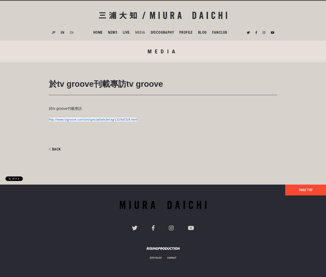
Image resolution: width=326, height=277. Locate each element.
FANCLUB (219, 32)
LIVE (126, 32)
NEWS (112, 32)
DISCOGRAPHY (162, 32)
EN (62, 32)
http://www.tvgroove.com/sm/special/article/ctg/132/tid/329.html (93, 119)
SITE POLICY (156, 258)
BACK (55, 149)
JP (53, 32)
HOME (98, 32)
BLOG (202, 32)
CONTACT (171, 258)
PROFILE (186, 32)
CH (72, 32)
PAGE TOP (305, 190)
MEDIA (140, 32)
